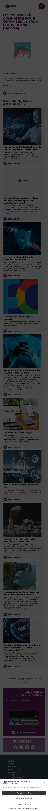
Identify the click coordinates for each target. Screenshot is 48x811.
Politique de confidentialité (30, 808)
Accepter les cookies (24, 793)
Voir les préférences (24, 804)
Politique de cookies (15, 808)
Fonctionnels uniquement (24, 798)
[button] (45, 782)
